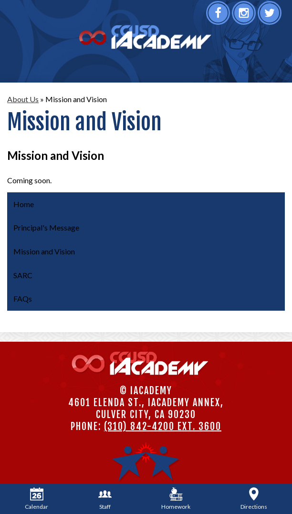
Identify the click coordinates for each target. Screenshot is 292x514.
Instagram (245, 16)
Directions (253, 498)
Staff (105, 498)
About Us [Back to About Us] (23, 99)
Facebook (219, 16)
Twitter (271, 16)
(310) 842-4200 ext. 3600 (162, 426)
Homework (175, 498)
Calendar (36, 498)
